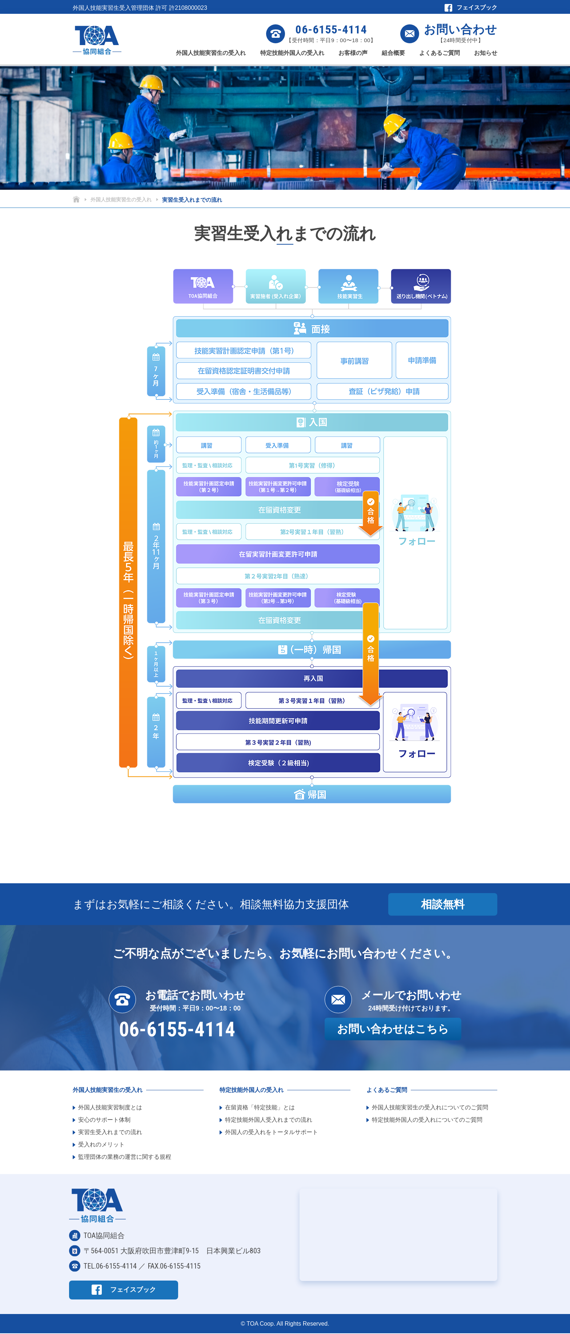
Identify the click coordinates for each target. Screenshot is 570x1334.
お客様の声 (353, 56)
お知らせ (485, 56)
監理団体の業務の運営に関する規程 (124, 1158)
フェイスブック (477, 7)
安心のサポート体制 (104, 1121)
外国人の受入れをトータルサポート (271, 1133)
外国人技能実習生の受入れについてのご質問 (430, 1108)
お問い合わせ (460, 29)
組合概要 (393, 56)
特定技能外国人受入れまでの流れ (268, 1121)
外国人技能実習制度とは (110, 1108)
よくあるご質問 (439, 56)
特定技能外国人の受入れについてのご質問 (427, 1121)
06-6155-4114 (331, 29)
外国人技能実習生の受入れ (211, 56)
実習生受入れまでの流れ (110, 1133)
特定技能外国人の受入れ (292, 56)
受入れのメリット (101, 1145)
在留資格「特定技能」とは (260, 1108)
